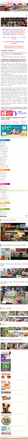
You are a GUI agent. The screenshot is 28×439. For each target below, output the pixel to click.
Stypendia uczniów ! (14, 42)
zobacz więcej (23, 24)
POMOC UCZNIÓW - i (14, 38)
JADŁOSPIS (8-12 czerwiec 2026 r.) (14, 57)
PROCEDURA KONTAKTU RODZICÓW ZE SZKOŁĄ (14, 47)
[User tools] (26, 216)
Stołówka (3, 55)
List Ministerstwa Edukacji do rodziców (6, 122)
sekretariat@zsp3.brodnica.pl (17, 1)
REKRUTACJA (14, 32)
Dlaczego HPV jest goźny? (23, 122)
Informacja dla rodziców (16, 122)
